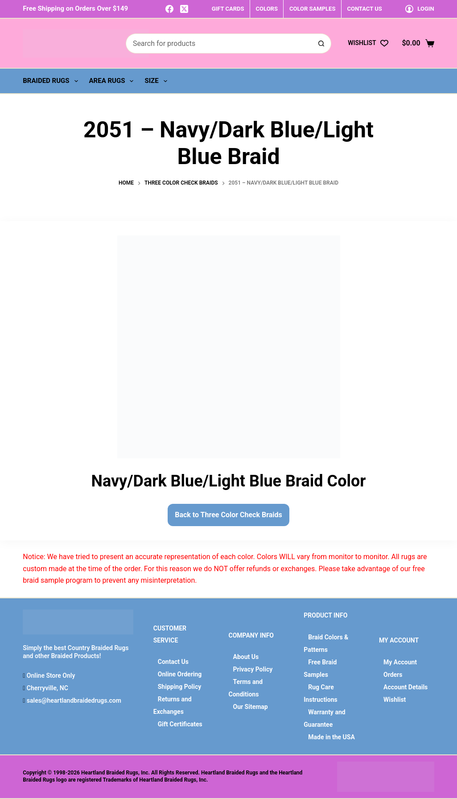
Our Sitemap (250, 706)
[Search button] (321, 43)
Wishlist (394, 699)
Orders (392, 674)
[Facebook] (169, 9)
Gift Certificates (180, 724)
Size (157, 81)
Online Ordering (180, 674)
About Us (246, 656)
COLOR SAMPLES (312, 8)
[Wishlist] (368, 43)
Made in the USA (331, 737)
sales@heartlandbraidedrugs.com (73, 700)
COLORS (267, 8)
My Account (400, 662)
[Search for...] (218, 43)
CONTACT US (364, 8)
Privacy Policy (253, 669)
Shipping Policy (180, 686)
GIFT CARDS (228, 8)
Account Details (405, 687)
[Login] (419, 8)
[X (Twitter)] (184, 9)
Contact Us (173, 661)
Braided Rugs (52, 81)
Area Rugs (113, 81)
